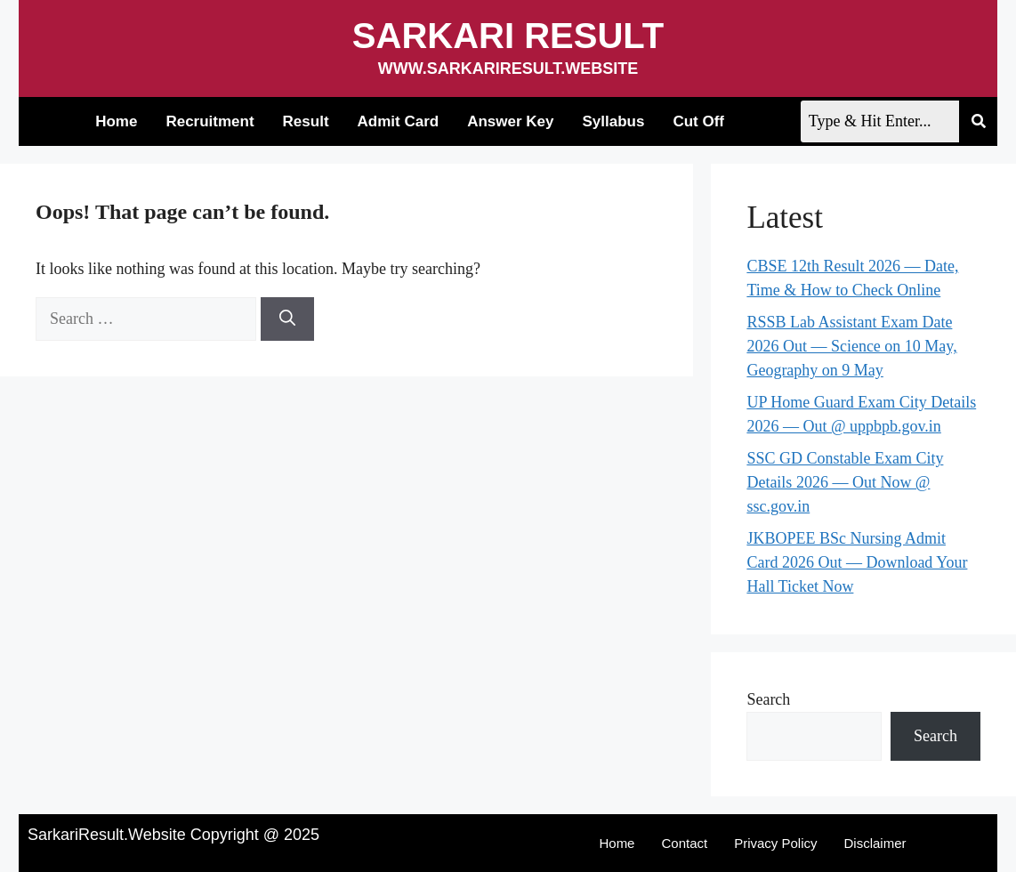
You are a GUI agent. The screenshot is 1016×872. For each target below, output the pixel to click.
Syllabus (614, 121)
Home (116, 121)
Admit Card (398, 121)
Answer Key (510, 121)
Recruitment (209, 121)
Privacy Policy (775, 843)
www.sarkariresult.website (508, 68)
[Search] (287, 319)
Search (768, 699)
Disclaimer (875, 843)
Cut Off (698, 121)
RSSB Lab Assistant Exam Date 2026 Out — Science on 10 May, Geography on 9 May (851, 346)
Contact (684, 843)
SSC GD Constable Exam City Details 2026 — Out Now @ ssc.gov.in (844, 482)
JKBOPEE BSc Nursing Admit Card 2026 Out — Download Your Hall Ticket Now (856, 562)
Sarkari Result (508, 35)
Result (306, 121)
